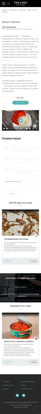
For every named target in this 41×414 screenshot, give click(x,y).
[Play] (4, 128)
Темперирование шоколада (16, 239)
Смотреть (8, 261)
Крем (29, 10)
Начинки (22, 10)
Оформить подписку (20, 287)
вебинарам (22, 296)
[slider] (10, 128)
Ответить (12, 193)
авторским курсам (32, 294)
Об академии (6, 381)
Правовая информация (27, 381)
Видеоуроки (13, 10)
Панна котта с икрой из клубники (18, 341)
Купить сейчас (20, 102)
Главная (4, 10)
